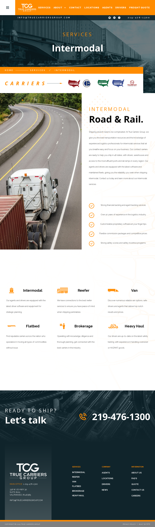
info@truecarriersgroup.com (44, 17)
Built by (144, 524)
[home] (27, 8)
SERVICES (44, 7)
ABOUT (58, 7)
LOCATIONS (91, 7)
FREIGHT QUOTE (139, 7)
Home (9, 70)
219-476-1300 (139, 17)
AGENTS (107, 7)
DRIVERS (120, 7)
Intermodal (65, 70)
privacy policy (129, 524)
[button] (7, 7)
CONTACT (75, 7)
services (38, 70)
